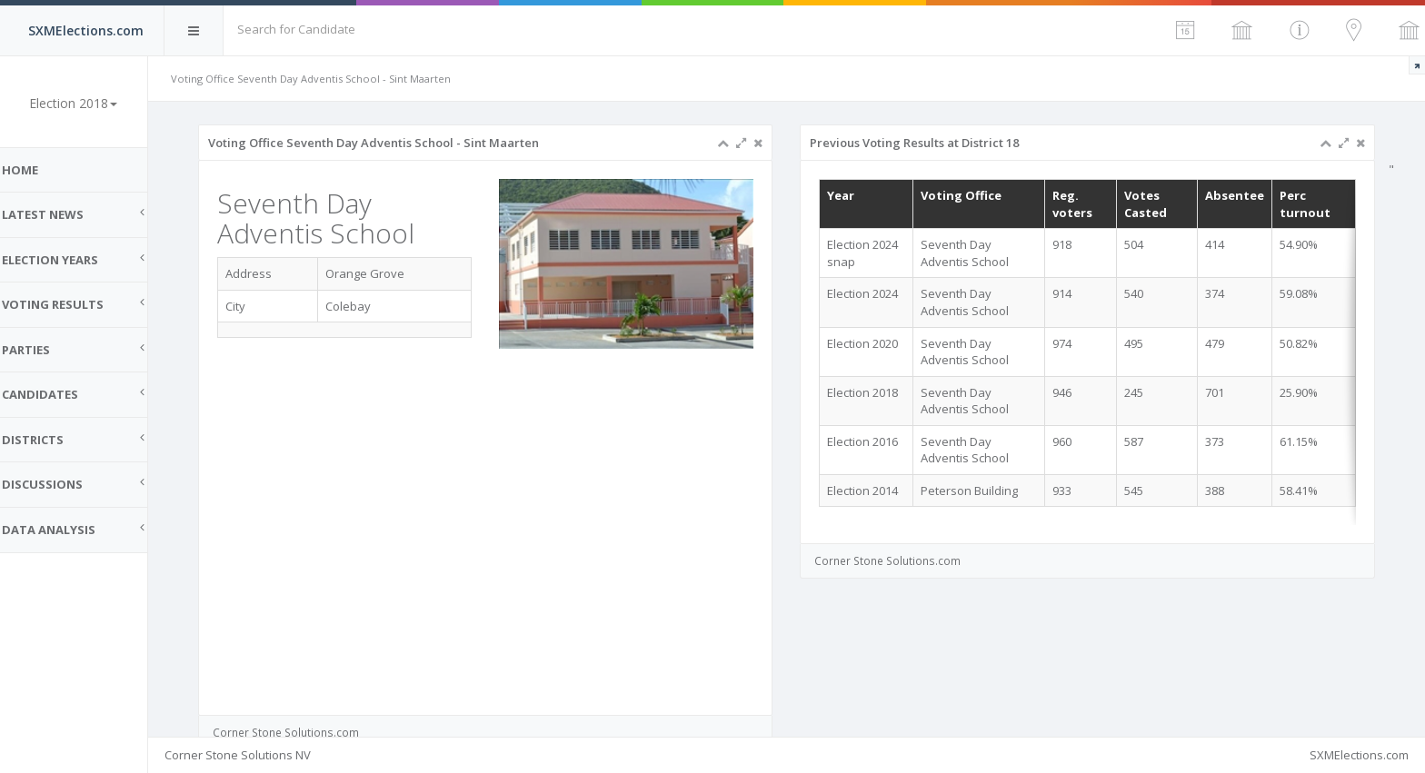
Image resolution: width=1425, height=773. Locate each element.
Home (36, 170)
